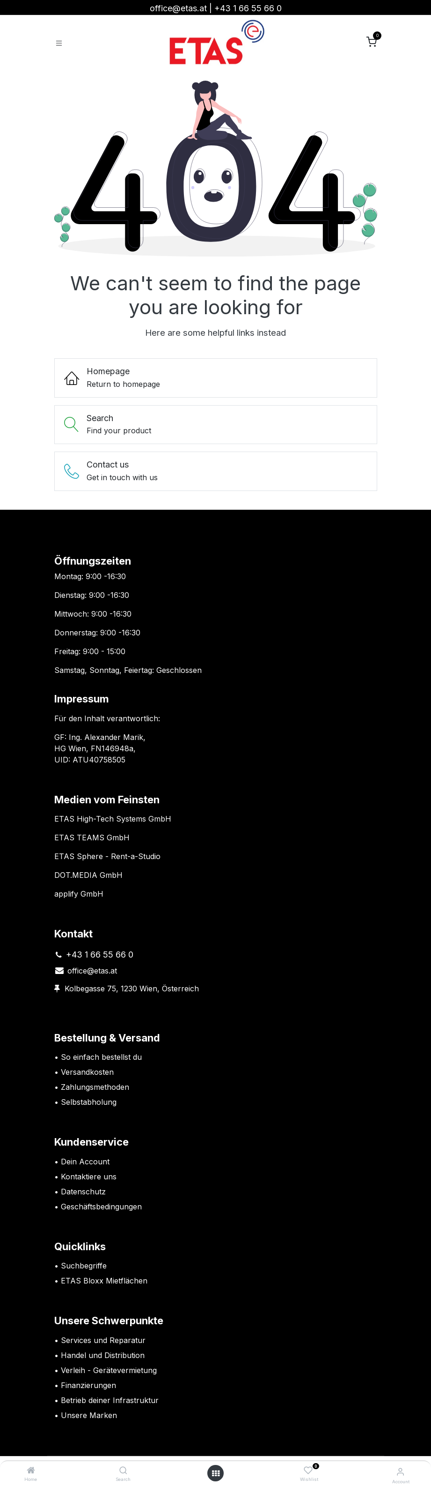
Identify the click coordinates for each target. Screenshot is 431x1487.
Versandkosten (88, 1072)
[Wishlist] (308, 1470)
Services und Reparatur (103, 1340)
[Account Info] (400, 1471)
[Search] (123, 1470)
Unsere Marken (89, 1415)
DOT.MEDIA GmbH (88, 875)
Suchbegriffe (84, 1265)
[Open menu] (215, 1473)
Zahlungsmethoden (95, 1087)
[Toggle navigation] (59, 42)
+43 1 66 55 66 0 (248, 8)
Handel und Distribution (103, 1355)
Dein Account (85, 1161)
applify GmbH (78, 893)
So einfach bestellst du (101, 1057)
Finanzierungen (88, 1385)
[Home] (31, 1470)
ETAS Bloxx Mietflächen (104, 1280)
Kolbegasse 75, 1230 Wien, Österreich (132, 988)
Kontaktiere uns (89, 1176)
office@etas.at (178, 8)
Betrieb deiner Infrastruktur (110, 1400)
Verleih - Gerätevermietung (109, 1370)
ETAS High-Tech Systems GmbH (112, 818)
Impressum (81, 699)
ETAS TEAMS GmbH (92, 837)
